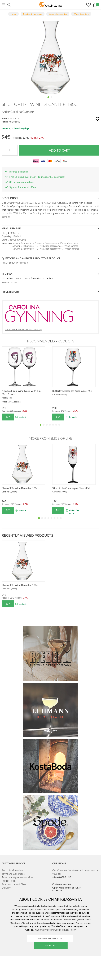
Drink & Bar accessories (49, 245)
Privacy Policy (9, 880)
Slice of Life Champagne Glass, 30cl (71, 488)
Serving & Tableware (23, 243)
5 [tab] (53, 427)
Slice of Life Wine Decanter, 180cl (20, 488)
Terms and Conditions (13, 873)
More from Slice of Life (50, 438)
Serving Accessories (47, 243)
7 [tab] (59, 427)
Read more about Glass (14, 884)
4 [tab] (50, 427)
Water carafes (71, 248)
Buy (8, 416)
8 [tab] (61, 520)
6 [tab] (56, 427)
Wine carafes (71, 245)
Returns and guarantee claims (17, 877)
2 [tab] (51, 99)
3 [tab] (47, 427)
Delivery (6, 887)
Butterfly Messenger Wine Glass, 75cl (72, 390)
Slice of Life (13, 118)
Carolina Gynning (22, 112)
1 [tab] (48, 99)
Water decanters (69, 243)
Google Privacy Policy (65, 929)
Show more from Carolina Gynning (23, 329)
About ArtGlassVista (12, 870)
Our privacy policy (44, 929)
